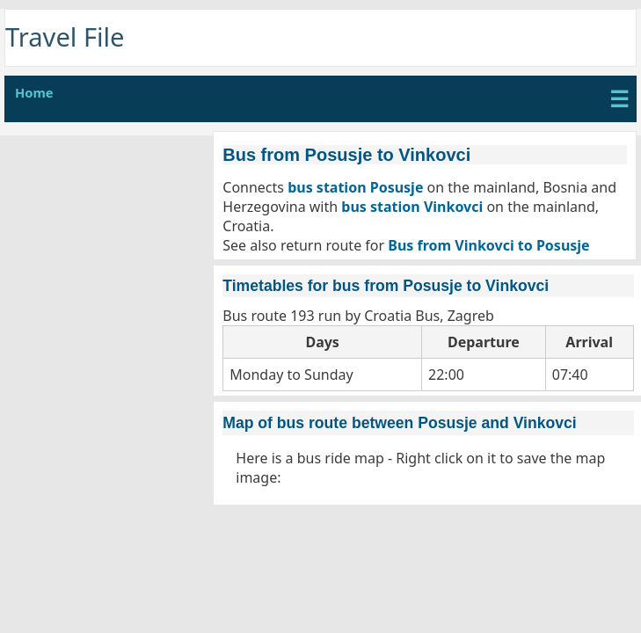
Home (34, 92)
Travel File (65, 37)
